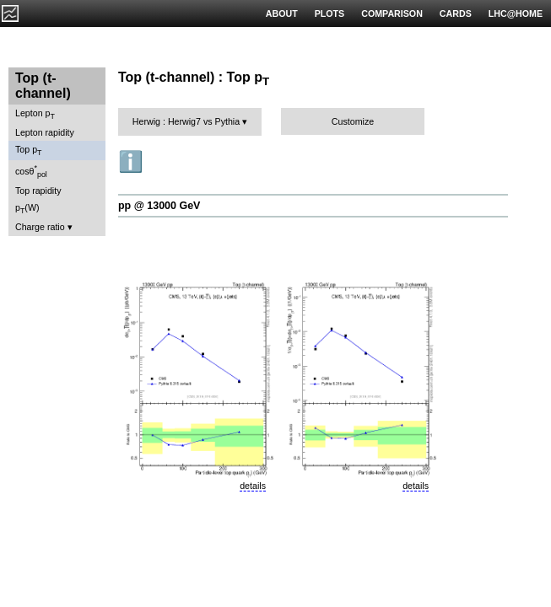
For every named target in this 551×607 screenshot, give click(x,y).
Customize (353, 121)
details (253, 486)
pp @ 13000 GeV (159, 206)
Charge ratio (40, 227)
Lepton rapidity (44, 132)
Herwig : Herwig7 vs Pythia (186, 121)
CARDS (456, 13)
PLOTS (330, 13)
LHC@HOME (516, 13)
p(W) (27, 208)
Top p (28, 150)
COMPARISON (392, 13)
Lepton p (35, 114)
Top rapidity (38, 190)
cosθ (31, 171)
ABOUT (282, 13)
